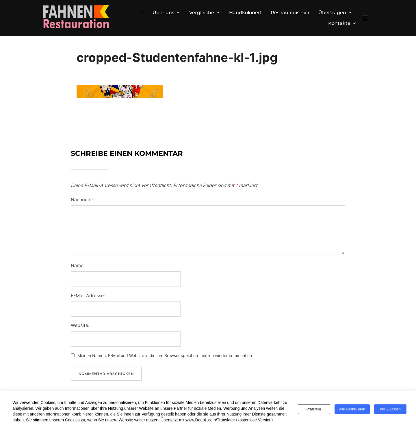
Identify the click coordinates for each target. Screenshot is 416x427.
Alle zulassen (390, 410)
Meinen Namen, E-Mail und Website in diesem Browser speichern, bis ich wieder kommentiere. (166, 355)
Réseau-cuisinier (290, 12)
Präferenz (314, 410)
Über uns (167, 12)
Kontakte (342, 23)
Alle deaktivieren (352, 410)
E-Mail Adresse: (88, 295)
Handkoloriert (245, 12)
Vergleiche (204, 12)
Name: (78, 265)
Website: (80, 325)
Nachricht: (82, 199)
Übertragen (335, 12)
